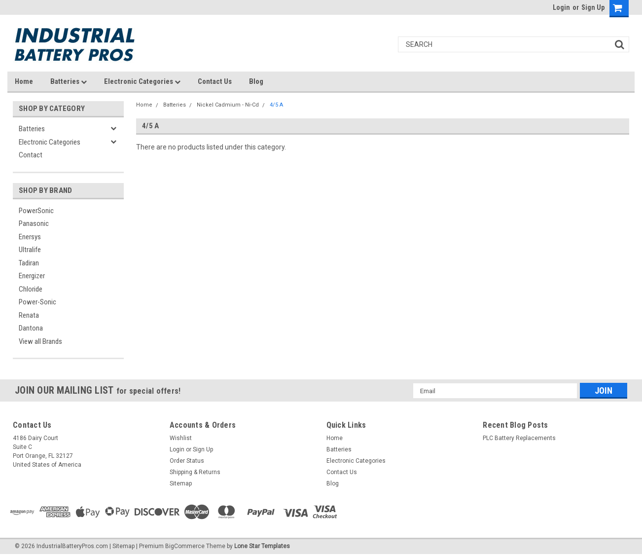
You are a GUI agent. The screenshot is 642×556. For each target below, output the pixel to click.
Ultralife (30, 249)
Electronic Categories (142, 81)
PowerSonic (36, 210)
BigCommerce (185, 546)
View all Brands (40, 341)
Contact (30, 154)
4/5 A (276, 105)
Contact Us (215, 81)
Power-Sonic (37, 301)
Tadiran (29, 263)
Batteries (68, 81)
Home (24, 81)
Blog (256, 81)
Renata (29, 315)
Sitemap (181, 483)
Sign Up (593, 7)
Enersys (30, 236)
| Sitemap (122, 546)
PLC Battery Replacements (519, 438)
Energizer (32, 275)
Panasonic (34, 223)
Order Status (187, 460)
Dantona (31, 328)
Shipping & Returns (195, 472)
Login (561, 7)
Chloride (30, 289)
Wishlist (181, 438)
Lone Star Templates (262, 546)
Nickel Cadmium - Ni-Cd (228, 105)
